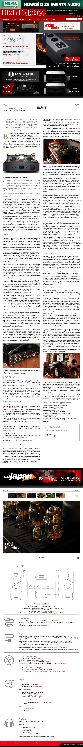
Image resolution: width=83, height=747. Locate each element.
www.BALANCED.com (9, 56)
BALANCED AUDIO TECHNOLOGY (18, 46)
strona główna (5, 19)
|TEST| (49, 603)
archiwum (45, 19)
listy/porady (22, 19)
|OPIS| (53, 611)
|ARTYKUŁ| (46, 625)
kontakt (53, 19)
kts (46, 743)
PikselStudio (80, 744)
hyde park (37, 19)
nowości (30, 19)
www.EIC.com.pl (49, 439)
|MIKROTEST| (53, 736)
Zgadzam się (50, 13)
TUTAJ (12, 430)
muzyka (14, 19)
